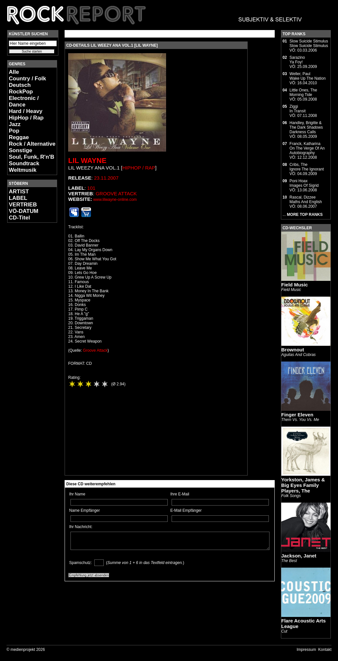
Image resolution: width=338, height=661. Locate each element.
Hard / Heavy (25, 111)
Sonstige (20, 150)
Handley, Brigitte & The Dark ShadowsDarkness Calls (306, 127)
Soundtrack (24, 163)
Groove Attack (116, 193)
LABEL (18, 198)
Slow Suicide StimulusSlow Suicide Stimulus (308, 43)
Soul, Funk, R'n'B (31, 157)
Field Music (294, 284)
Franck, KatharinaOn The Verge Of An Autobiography (307, 148)
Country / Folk (27, 78)
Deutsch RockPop (21, 88)
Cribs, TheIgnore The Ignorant (306, 166)
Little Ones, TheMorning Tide (303, 92)
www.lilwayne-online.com (115, 199)
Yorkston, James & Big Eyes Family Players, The (303, 485)
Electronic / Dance (24, 101)
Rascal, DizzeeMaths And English (305, 199)
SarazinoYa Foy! (297, 59)
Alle (14, 72)
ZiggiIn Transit (297, 108)
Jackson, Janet (298, 555)
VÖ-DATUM (23, 211)
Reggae (19, 137)
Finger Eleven (297, 414)
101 (91, 188)
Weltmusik (23, 170)
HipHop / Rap (26, 118)
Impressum (306, 649)
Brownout (292, 349)
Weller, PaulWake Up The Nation (307, 76)
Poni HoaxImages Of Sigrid (303, 183)
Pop (14, 131)
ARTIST (19, 191)
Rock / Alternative (32, 144)
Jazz (15, 124)
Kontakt (324, 649)
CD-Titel (19, 218)
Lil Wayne (87, 160)
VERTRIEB (23, 205)
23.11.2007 (106, 178)
